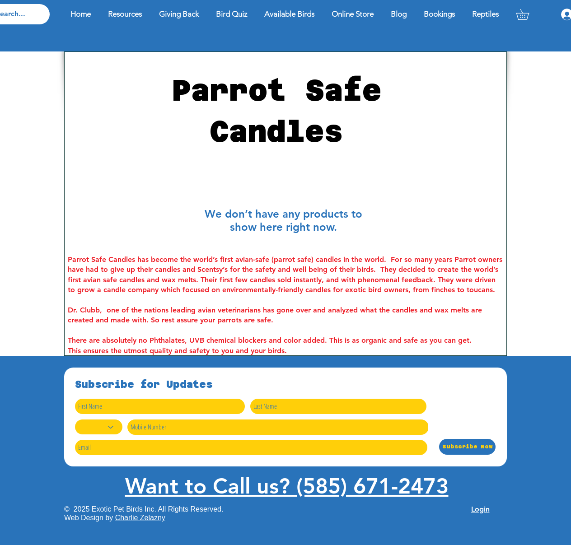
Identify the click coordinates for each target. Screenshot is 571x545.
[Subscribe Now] (467, 447)
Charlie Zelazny (140, 518)
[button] (527, 14)
